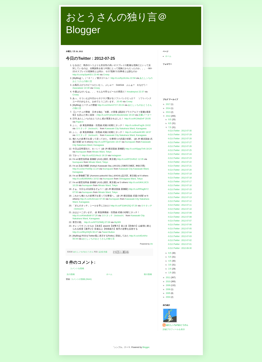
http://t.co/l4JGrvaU (89, 199)
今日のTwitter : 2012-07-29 (180, 134)
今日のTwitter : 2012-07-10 (180, 209)
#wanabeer (78, 88)
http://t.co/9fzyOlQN (82, 232)
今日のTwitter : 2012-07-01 (180, 244)
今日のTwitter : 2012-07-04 (180, 232)
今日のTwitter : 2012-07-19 (180, 174)
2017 (168, 104)
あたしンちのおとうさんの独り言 (98, 238)
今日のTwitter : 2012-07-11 (180, 205)
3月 (170, 265)
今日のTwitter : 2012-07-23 (180, 158)
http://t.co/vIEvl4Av (138, 235)
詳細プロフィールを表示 (174, 329)
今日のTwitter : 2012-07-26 (180, 146)
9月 (170, 119)
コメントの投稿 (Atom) (81, 279)
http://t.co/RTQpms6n (104, 142)
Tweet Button (108, 232)
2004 (168, 297)
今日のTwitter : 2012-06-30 (180, 248)
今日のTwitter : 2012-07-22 (180, 162)
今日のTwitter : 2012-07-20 (180, 170)
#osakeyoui (132, 91)
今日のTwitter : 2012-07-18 (180, 178)
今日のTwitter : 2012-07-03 (180, 236)
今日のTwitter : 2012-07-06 (180, 224)
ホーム (109, 274)
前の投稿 (148, 274)
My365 (117, 222)
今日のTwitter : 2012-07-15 (180, 189)
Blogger (146, 347)
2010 (168, 281)
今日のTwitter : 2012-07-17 (180, 181)
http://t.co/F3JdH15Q (121, 205)
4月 (170, 261)
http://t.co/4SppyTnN (135, 148)
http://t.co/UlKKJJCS (139, 182)
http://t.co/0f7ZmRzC (127, 159)
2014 (168, 108)
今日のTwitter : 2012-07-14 (180, 193)
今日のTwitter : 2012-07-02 (180, 240)
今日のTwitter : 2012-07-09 (180, 213)
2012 (168, 116)
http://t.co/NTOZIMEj (94, 222)
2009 (168, 285)
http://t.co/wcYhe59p (83, 169)
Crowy (106, 74)
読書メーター (145, 115)
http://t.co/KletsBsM (82, 215)
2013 (168, 112)
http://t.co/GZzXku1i (91, 155)
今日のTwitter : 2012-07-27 (180, 142)
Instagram (116, 155)
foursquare (130, 142)
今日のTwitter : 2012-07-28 (180, 138)
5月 (170, 257)
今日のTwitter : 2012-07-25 (180, 150)
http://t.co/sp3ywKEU (83, 74)
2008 (168, 289)
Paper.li (79, 121)
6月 (170, 253)
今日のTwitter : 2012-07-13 (180, 197)
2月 (170, 269)
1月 (170, 272)
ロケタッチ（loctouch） (87, 128)
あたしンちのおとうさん (177, 325)
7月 (170, 127)
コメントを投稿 (77, 268)
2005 (168, 293)
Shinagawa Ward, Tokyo (131, 178)
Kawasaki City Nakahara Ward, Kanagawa (125, 128)
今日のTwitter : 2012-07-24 (180, 154)
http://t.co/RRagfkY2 (139, 189)
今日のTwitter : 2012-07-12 (180, 201)
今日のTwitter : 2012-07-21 (180, 166)
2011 (168, 277)
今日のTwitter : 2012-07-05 (180, 228)
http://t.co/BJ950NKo (83, 178)
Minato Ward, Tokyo (101, 151)
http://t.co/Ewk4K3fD (135, 132)
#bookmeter (122, 115)
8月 (170, 123)
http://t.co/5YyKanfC (107, 115)
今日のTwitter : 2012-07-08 (180, 217)
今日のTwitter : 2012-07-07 (180, 221)
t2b (151, 244)
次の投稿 (71, 274)
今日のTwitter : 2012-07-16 (180, 185)
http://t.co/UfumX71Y (108, 105)
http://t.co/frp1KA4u (120, 78)
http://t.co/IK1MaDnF (134, 118)
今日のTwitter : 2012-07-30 (180, 131)
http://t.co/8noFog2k (135, 125)
